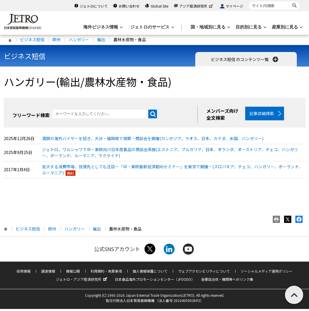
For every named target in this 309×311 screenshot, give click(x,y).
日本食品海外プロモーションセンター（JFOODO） (155, 281)
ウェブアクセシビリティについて (204, 273)
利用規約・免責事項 (106, 273)
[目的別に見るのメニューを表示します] (250, 27)
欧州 (57, 39)
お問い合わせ (129, 5)
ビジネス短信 (32, 39)
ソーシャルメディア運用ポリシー (266, 273)
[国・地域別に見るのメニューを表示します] (210, 27)
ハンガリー (79, 39)
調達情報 (48, 273)
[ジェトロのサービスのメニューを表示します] (151, 27)
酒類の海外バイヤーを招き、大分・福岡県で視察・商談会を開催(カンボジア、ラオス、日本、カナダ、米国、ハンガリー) (152, 140)
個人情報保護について (150, 273)
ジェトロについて (94, 5)
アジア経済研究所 (196, 5)
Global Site (159, 5)
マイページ (234, 5)
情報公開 (73, 273)
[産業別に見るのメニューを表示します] (286, 27)
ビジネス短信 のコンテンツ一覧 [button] (245, 59)
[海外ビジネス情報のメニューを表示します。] (102, 27)
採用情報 (23, 273)
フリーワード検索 (31, 115)
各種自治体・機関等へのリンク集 (227, 281)
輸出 (101, 39)
